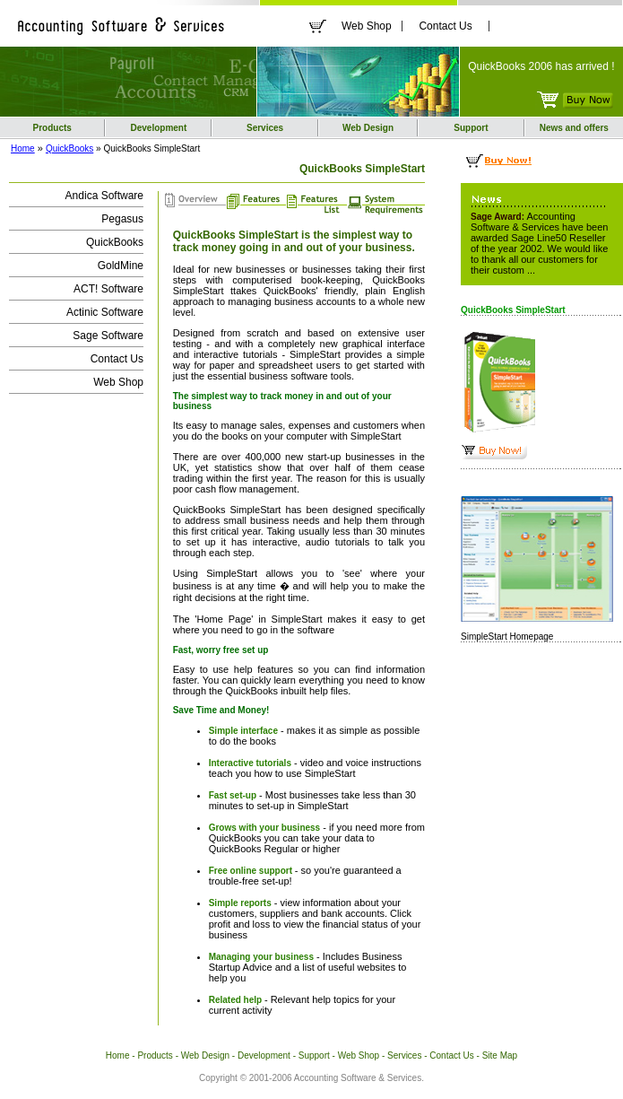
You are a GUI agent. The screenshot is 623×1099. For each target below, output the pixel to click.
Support (471, 128)
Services (265, 128)
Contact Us (445, 26)
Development (159, 128)
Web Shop (367, 26)
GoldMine (120, 265)
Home (23, 148)
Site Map (499, 1055)
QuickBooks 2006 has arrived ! (541, 66)
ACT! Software (108, 289)
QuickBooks (69, 148)
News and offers (574, 128)
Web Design (368, 128)
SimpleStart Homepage (507, 636)
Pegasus (122, 219)
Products (52, 128)
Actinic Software (104, 312)
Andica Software (104, 195)
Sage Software (108, 335)
